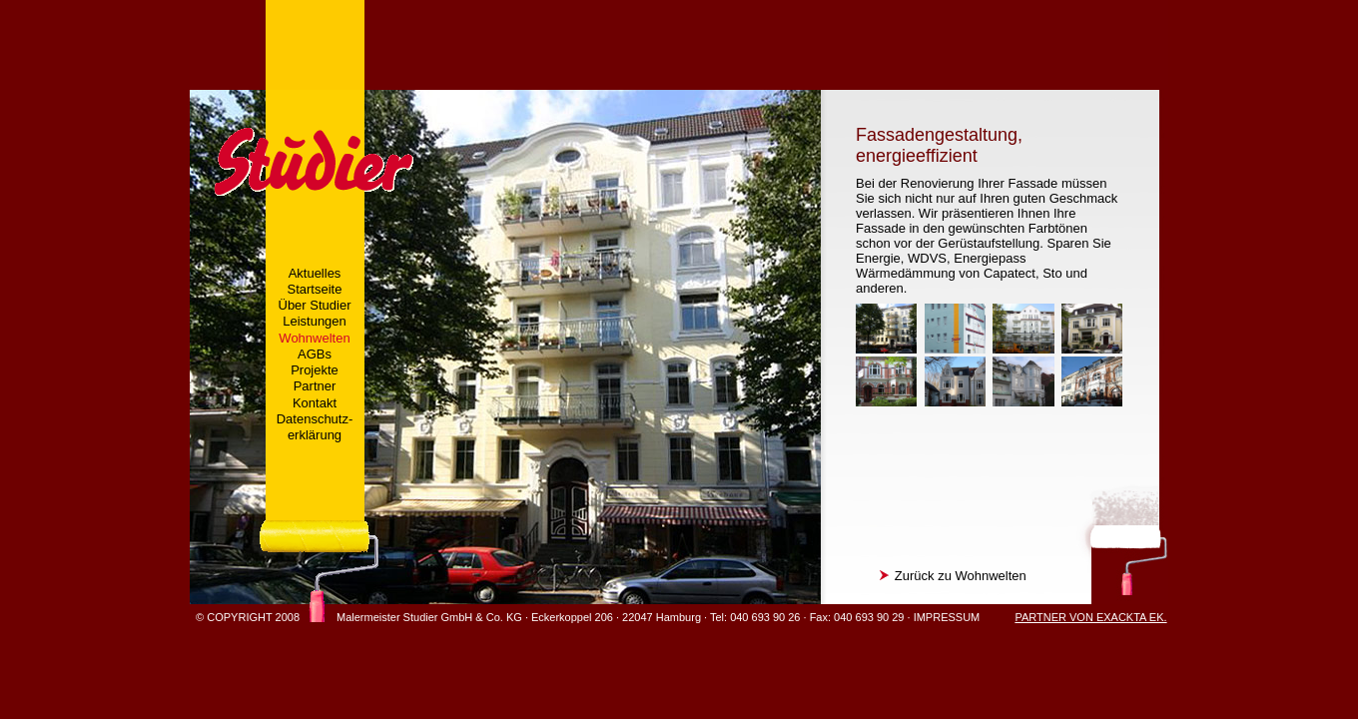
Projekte (315, 369)
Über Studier (315, 305)
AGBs (315, 354)
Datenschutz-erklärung (315, 426)
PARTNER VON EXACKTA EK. (1090, 617)
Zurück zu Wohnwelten (953, 575)
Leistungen (314, 321)
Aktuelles (315, 273)
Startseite (315, 289)
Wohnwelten (314, 338)
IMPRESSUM (947, 617)
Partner (315, 385)
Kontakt (315, 402)
